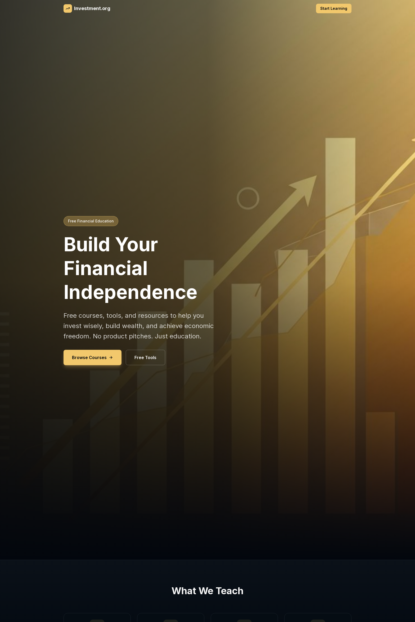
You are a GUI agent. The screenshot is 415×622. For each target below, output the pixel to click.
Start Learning (333, 8)
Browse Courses (92, 357)
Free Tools (145, 357)
